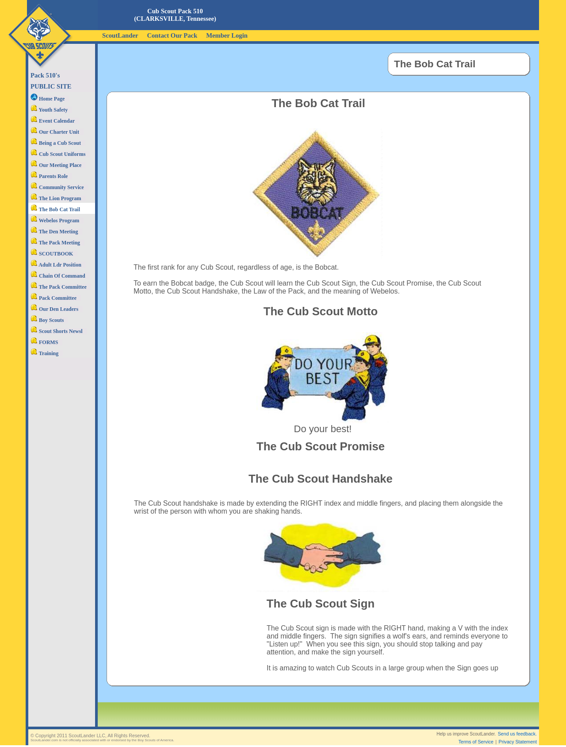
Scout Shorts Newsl (57, 331)
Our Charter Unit (55, 132)
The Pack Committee (59, 287)
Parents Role (49, 176)
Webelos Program (55, 220)
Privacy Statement (518, 734)
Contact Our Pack (172, 35)
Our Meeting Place (56, 165)
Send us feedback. (517, 726)
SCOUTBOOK (52, 254)
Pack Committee (53, 298)
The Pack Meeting (55, 243)
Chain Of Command (58, 276)
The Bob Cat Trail (55, 209)
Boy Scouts (47, 320)
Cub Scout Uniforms (58, 154)
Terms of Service (476, 734)
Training (44, 353)
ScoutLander (120, 35)
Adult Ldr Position (56, 265)
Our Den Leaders (54, 309)
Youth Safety (49, 110)
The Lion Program (56, 198)
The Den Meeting (54, 231)
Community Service (57, 187)
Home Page (48, 99)
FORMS (44, 342)
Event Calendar (53, 121)
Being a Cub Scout (56, 143)
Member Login (227, 35)
